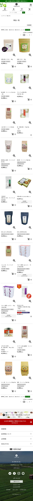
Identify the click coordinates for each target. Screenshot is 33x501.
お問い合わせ (16, 468)
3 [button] (25, 35)
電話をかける (16, 481)
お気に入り (22, 9)
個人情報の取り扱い (16, 461)
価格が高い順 (17, 29)
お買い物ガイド (4, 9)
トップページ (3, 15)
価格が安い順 (11, 29)
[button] (20, 35)
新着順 (6, 29)
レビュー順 (22, 29)
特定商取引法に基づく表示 (16, 464)
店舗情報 (3, 429)
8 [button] (29, 35)
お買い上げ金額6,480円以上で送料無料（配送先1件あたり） (16, 1)
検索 (23, 12)
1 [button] (22, 35)
